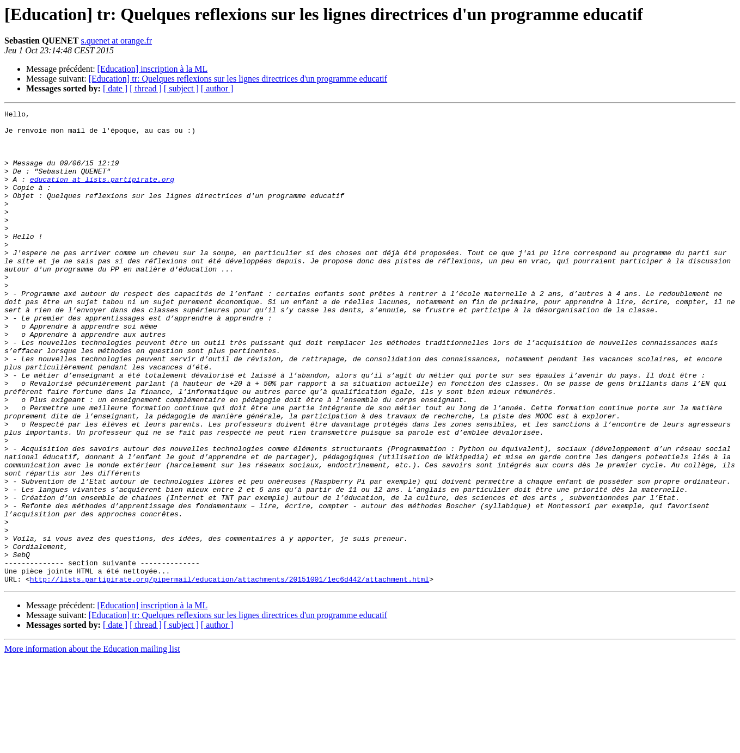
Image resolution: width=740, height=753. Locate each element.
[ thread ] (146, 88)
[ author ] (217, 88)
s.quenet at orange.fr (116, 40)
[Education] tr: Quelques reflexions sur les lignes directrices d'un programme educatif (238, 78)
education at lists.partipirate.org (102, 194)
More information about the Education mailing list (92, 743)
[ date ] (115, 88)
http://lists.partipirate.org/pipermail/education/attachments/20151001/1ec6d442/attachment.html (229, 673)
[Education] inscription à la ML (152, 68)
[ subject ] (181, 88)
